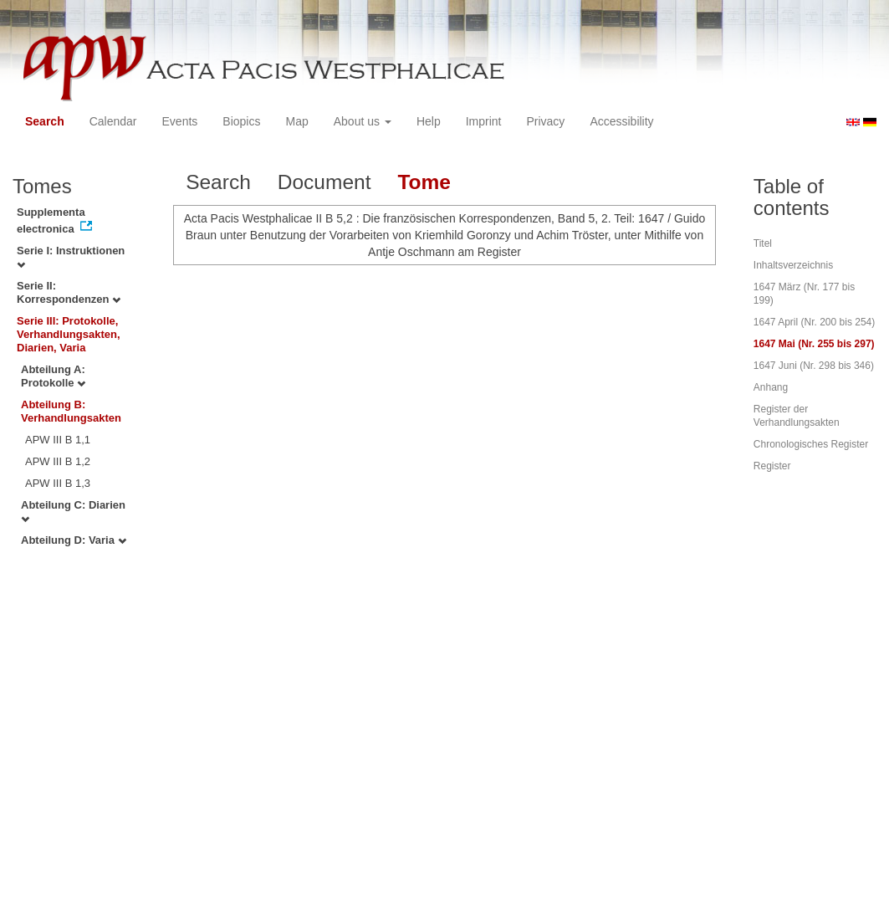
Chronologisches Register (811, 444)
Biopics (241, 121)
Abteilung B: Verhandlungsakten (71, 411)
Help (428, 121)
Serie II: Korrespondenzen (68, 292)
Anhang (771, 387)
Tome (424, 182)
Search (44, 121)
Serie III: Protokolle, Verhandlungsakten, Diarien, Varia (68, 334)
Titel (763, 243)
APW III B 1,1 (57, 439)
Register (772, 466)
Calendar (113, 121)
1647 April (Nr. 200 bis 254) (814, 322)
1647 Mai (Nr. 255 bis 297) (814, 344)
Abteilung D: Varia (73, 540)
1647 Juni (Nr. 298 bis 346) (814, 365)
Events (180, 121)
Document (324, 182)
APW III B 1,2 (57, 461)
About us (362, 121)
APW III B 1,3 (57, 483)
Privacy (545, 121)
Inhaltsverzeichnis (793, 265)
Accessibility (621, 121)
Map (296, 121)
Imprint (484, 121)
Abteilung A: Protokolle (53, 376)
